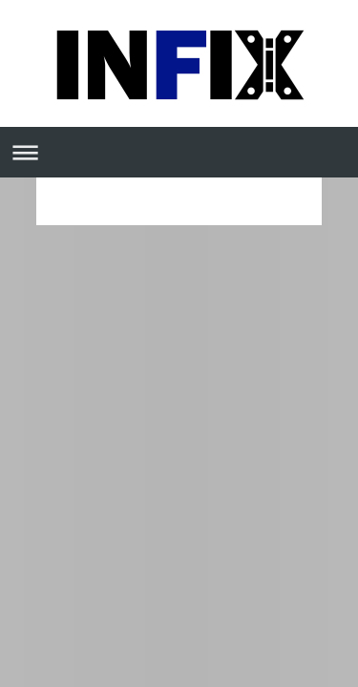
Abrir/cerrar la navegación (179, 152)
